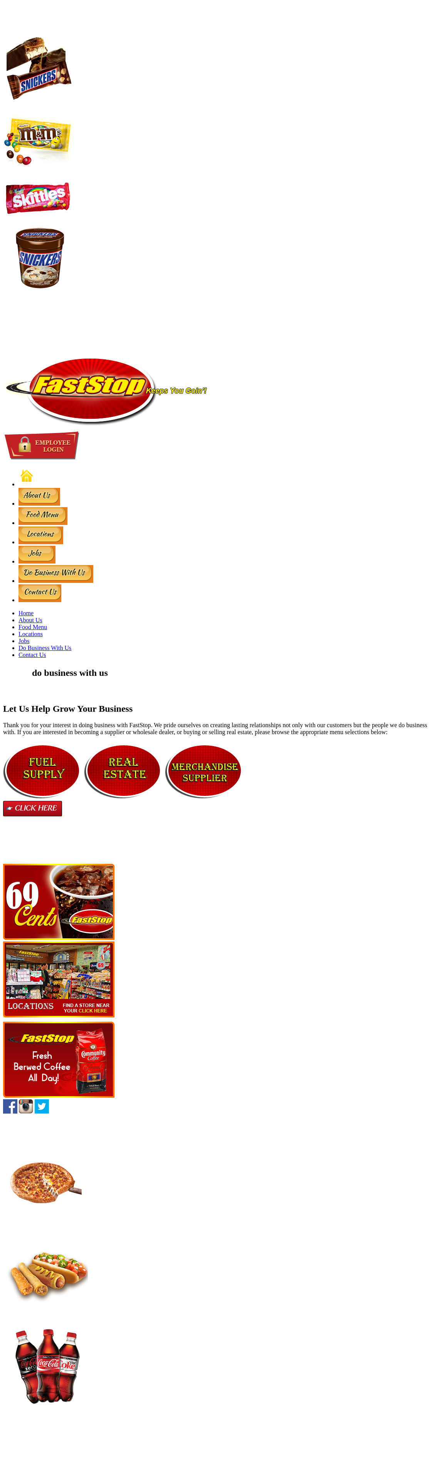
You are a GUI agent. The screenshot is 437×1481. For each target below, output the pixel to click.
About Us (30, 620)
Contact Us (32, 655)
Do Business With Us (44, 648)
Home (26, 613)
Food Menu (32, 627)
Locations (30, 634)
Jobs (23, 641)
